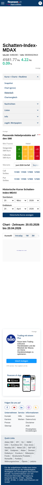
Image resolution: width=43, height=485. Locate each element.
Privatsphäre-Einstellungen (31, 430)
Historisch (8, 92)
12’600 (37, 179)
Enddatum (7, 205)
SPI (17, 442)
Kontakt (8, 416)
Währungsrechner (12, 461)
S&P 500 (31, 448)
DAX (6, 445)
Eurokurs (19, 453)
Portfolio (18, 459)
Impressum (30, 416)
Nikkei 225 (21, 448)
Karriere (8, 419)
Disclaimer (30, 423)
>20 (37, 149)
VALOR (6, 55)
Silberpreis (29, 453)
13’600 (23, 172)
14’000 (37, 172)
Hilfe (20, 416)
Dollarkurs (9, 453)
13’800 (30, 172)
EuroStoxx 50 (16, 445)
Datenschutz (31, 419)
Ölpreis (25, 461)
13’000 (23, 179)
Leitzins (33, 461)
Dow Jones (28, 445)
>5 (19, 149)
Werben (21, 419)
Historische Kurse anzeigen (21, 215)
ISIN (22, 55)
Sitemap (8, 426)
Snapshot (8, 83)
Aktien (23, 450)
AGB (28, 426)
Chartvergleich (10, 97)
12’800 (30, 179)
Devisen (31, 450)
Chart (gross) (10, 88)
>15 (31, 149)
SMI (6, 450)
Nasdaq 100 (9, 448)
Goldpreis (14, 450)
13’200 (16, 179)
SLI (22, 442)
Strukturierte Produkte (21, 456)
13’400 (16, 172)
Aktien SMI (9, 442)
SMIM (29, 442)
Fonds (7, 456)
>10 (25, 149)
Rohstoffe (8, 459)
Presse (7, 423)
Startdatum (8, 197)
